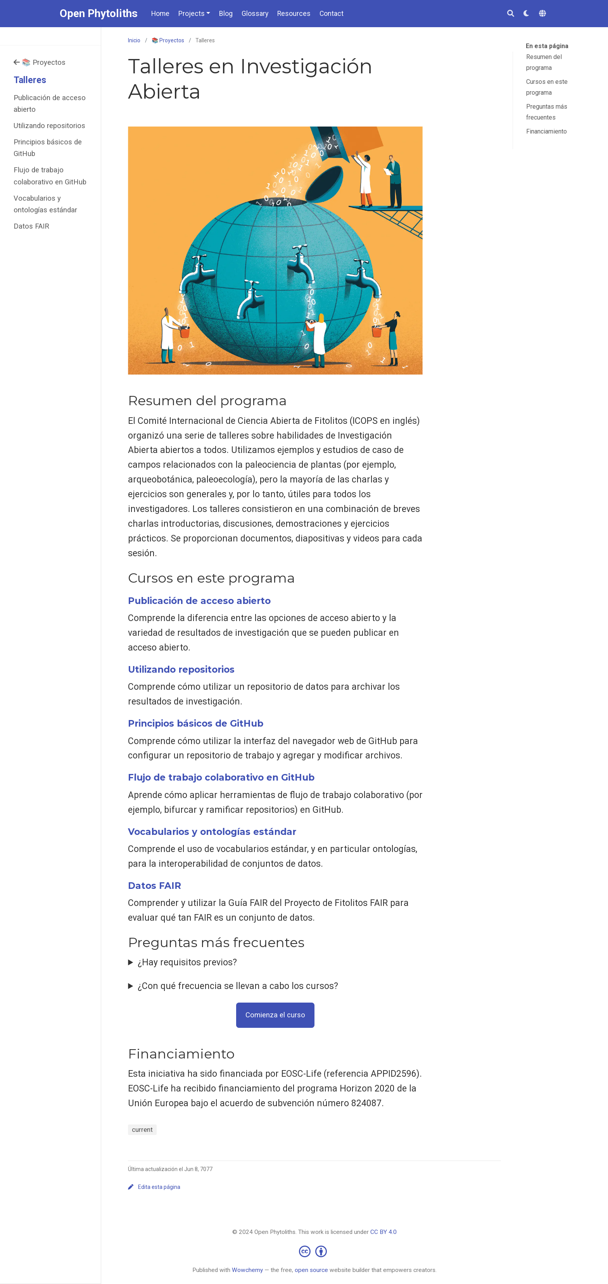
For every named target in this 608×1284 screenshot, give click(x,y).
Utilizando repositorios (49, 125)
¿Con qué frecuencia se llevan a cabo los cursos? (238, 986)
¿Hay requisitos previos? (187, 962)
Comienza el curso (275, 1015)
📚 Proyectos (40, 62)
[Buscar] (510, 13)
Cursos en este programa (547, 87)
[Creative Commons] (314, 1251)
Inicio (134, 40)
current (142, 1129)
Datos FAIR (31, 226)
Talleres (30, 80)
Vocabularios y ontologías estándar (45, 204)
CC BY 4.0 (383, 1231)
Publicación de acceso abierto (50, 103)
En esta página (547, 46)
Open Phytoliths (99, 13)
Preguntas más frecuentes (546, 112)
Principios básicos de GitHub (48, 148)
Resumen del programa (544, 62)
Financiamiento (546, 131)
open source (311, 1270)
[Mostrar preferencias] (526, 13)
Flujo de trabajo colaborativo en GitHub (50, 176)
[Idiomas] (543, 13)
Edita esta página (154, 1187)
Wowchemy (247, 1270)
